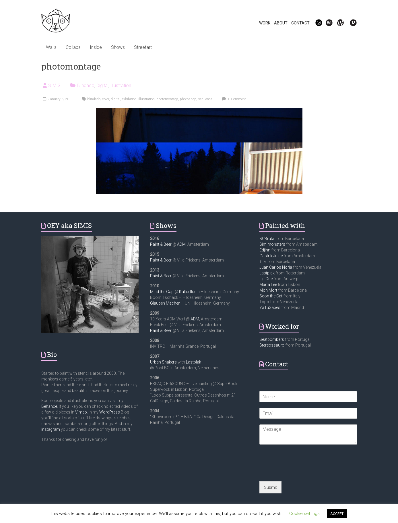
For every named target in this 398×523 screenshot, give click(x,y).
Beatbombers (271, 339)
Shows (118, 47)
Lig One (266, 278)
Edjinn (264, 250)
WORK (264, 23)
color (105, 99)
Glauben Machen (165, 303)
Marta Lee (268, 284)
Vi (349, 23)
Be (326, 23)
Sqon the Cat (270, 296)
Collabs (73, 47)
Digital (102, 85)
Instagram (50, 429)
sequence (205, 99)
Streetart (143, 47)
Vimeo (81, 412)
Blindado (85, 85)
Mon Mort (268, 290)
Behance (49, 406)
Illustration (120, 85)
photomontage (167, 99)
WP (338, 23)
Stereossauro (271, 345)
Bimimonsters (272, 244)
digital (115, 99)
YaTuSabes (269, 307)
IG (315, 23)
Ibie (262, 261)
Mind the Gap (162, 291)
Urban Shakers (163, 362)
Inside (96, 47)
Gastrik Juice (271, 255)
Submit (270, 487)
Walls (51, 47)
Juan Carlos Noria (275, 267)
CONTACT (300, 23)
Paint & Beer (161, 244)
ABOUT (281, 23)
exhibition (129, 99)
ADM (181, 244)
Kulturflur (187, 291)
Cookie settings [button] (304, 513)
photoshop (188, 99)
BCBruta (266, 238)
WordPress (109, 412)
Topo (264, 301)
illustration (146, 99)
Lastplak (193, 362)
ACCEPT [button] (336, 514)
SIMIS (54, 85)
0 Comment (233, 99)
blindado (93, 99)
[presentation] (303, 471)
